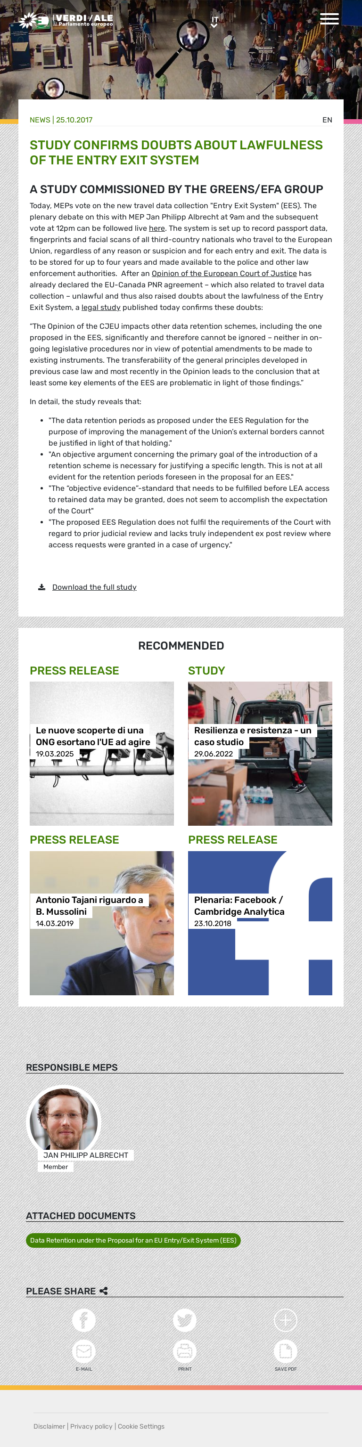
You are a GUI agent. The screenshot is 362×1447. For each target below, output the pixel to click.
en (327, 119)
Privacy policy (91, 1427)
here (157, 228)
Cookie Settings (141, 1427)
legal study (101, 307)
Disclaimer (49, 1427)
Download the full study (94, 587)
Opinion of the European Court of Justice (224, 273)
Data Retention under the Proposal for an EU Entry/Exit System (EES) (133, 1240)
